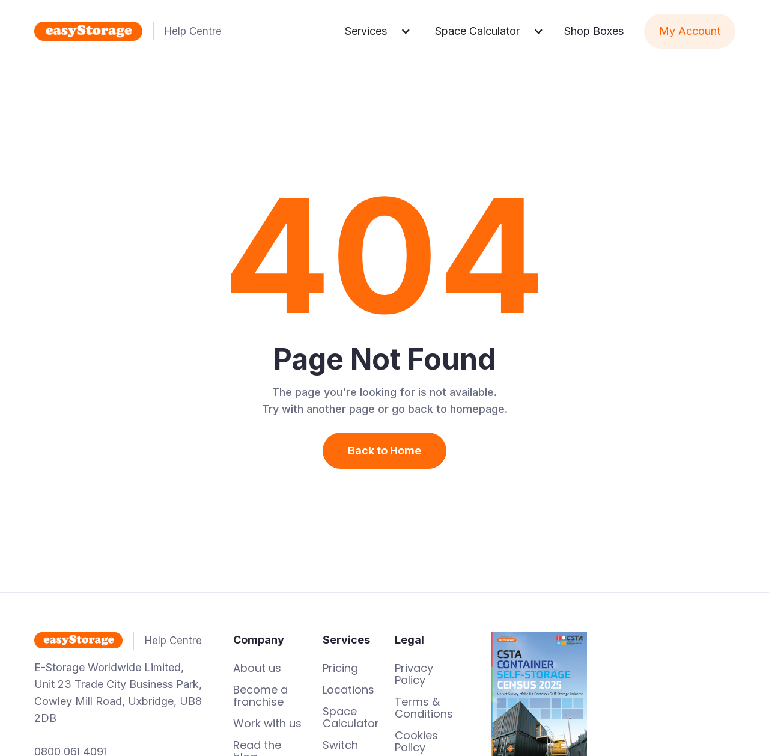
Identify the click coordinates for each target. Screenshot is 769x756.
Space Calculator (351, 718)
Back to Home (384, 450)
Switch (340, 745)
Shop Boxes (594, 31)
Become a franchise (260, 696)
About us (257, 668)
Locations (348, 690)
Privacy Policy (414, 674)
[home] (183, 31)
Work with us (267, 724)
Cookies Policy (416, 742)
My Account (689, 31)
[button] (378, 31)
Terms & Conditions (424, 708)
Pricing (340, 668)
